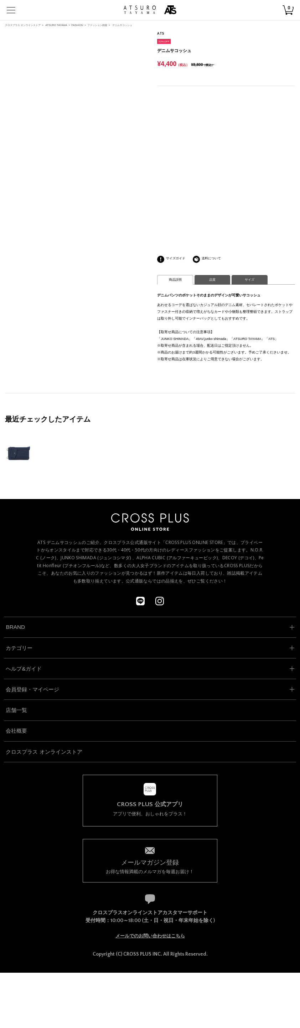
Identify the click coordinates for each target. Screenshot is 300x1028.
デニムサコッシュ (122, 25)
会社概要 (16, 731)
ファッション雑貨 (97, 25)
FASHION (77, 25)
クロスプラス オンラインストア (23, 25)
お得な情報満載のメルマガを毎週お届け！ (150, 866)
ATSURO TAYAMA (56, 25)
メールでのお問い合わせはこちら (150, 935)
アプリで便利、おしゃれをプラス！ (150, 809)
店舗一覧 (16, 710)
